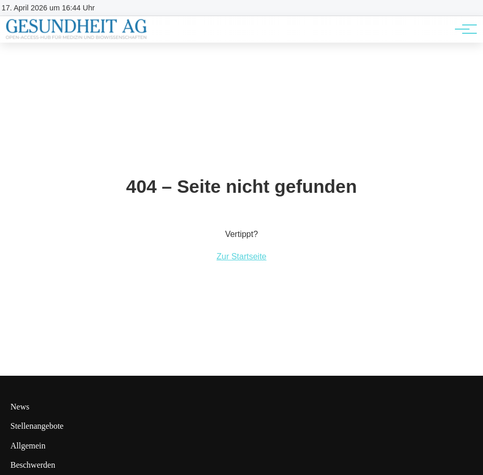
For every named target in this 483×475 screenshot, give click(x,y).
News (19, 406)
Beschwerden (32, 464)
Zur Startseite (241, 256)
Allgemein (28, 445)
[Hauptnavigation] (462, 29)
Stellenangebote (36, 425)
